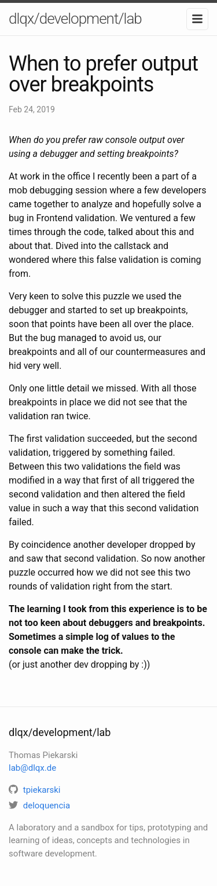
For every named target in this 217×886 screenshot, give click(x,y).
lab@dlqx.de (32, 768)
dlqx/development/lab (75, 18)
